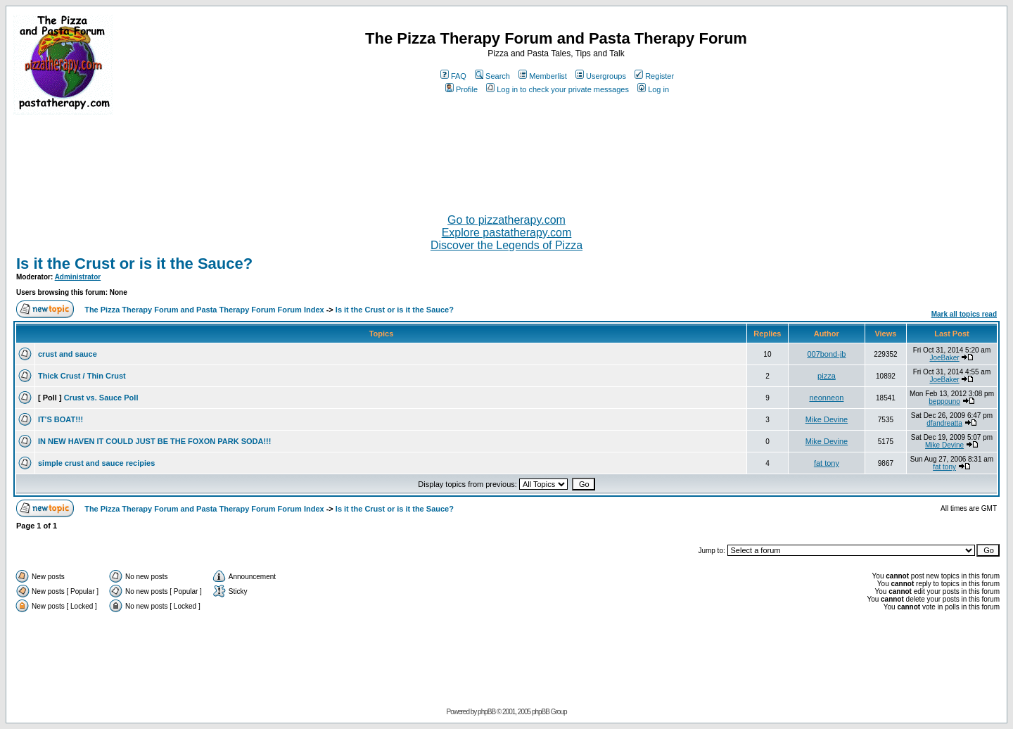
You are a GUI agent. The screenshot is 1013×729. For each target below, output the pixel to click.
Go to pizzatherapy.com (506, 220)
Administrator (78, 277)
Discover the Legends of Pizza (506, 245)
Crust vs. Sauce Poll (101, 397)
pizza (826, 376)
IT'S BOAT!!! (60, 419)
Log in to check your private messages (557, 89)
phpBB (486, 712)
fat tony (826, 463)
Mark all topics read (964, 314)
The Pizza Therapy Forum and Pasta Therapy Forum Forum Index (204, 309)
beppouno (944, 401)
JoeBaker (944, 358)
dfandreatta (944, 423)
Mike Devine (826, 419)
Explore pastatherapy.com (507, 233)
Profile (461, 89)
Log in (653, 89)
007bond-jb (826, 354)
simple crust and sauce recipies (96, 463)
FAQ (453, 76)
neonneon (826, 397)
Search (492, 76)
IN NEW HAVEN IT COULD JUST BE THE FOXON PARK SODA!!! (154, 441)
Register (654, 76)
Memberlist (542, 76)
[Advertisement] (506, 158)
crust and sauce (67, 354)
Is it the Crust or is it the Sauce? (134, 263)
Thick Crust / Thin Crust (82, 376)
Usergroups (600, 76)
